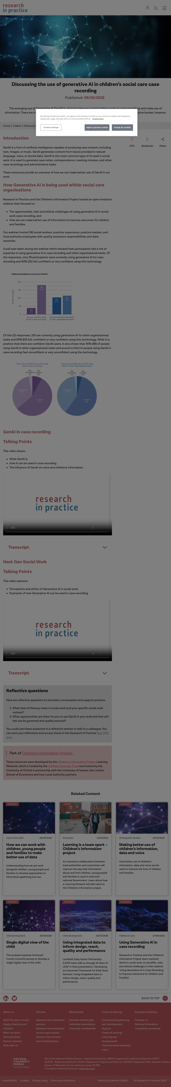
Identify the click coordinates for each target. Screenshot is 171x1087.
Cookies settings (50, 127)
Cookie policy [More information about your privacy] (97, 119)
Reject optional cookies (97, 127)
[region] (87, 122)
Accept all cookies (122, 127)
